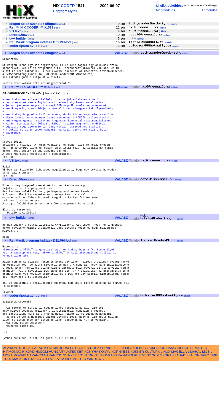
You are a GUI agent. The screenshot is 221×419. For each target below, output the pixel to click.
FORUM (149, 403)
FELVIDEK (108, 403)
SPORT (165, 410)
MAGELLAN (180, 407)
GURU (160, 403)
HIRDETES (198, 403)
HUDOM (41, 407)
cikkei (174, 24)
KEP (80, 407)
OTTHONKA (103, 410)
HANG (171, 403)
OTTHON (86, 410)
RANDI (128, 410)
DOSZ (94, 403)
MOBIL (207, 407)
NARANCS (35, 410)
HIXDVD (28, 407)
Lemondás (209, 10)
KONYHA (91, 407)
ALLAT (33, 403)
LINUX (165, 407)
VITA (60, 414)
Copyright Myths (65, 11)
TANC (204, 410)
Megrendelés (165, 10)
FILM (120, 403)
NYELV (73, 410)
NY (65, 410)
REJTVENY (142, 410)
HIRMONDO (12, 407)
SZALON (193, 410)
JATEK (71, 407)
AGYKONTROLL (15, 403)
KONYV (104, 407)
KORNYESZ (120, 407)
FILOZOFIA (133, 403)
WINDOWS (95, 414)
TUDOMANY (12, 414)
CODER (68, 6)
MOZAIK (19, 410)
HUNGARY (57, 407)
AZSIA (53, 403)
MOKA (8, 410)
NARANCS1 (53, 410)
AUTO (43, 403)
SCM (155, 410)
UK (25, 414)
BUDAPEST (68, 403)
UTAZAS (34, 414)
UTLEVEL (49, 414)
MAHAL (195, 407)
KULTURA (152, 407)
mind (62, 24)
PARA (117, 410)
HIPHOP (183, 403)
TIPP (213, 410)
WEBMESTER (75, 414)
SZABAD (179, 410)
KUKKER (137, 407)
